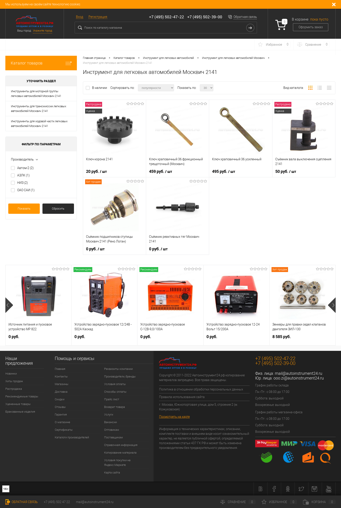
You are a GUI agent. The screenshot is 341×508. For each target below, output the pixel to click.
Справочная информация (120, 445)
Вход (79, 17)
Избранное (279, 502)
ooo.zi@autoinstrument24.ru (299, 378)
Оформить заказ (311, 27)
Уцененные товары (18, 404)
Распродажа (13, 388)
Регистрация (97, 17)
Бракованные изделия (20, 411)
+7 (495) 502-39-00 (204, 16)
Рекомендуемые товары (21, 396)
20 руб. (96, 171)
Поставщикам (113, 437)
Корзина (319, 502)
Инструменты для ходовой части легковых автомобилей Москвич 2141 (39, 124)
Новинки (11, 373)
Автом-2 (25, 168)
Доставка (61, 391)
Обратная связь (245, 17)
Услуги (108, 414)
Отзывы (60, 407)
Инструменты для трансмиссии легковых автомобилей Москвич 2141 (38, 109)
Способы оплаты (115, 391)
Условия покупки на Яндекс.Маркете (117, 463)
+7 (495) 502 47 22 (57, 502)
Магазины (61, 384)
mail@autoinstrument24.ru (298, 373)
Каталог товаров (41, 63)
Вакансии (110, 422)
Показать (24, 208)
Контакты (61, 376)
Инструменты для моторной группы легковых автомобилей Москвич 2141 (36, 94)
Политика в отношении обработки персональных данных (201, 389)
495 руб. (223, 171)
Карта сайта (112, 472)
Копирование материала (120, 452)
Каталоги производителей (72, 437)
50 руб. (285, 171)
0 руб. (95, 248)
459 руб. (160, 171)
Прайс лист (111, 399)
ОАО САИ (26, 190)
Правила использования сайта (182, 397)
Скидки (59, 399)
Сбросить (58, 208)
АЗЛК (23, 175)
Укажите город (42, 30)
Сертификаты (64, 429)
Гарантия (61, 414)
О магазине (62, 422)
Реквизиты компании (118, 369)
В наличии (100, 88)
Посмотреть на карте (174, 416)
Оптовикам (111, 429)
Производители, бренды (120, 376)
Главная (60, 369)
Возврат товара (114, 407)
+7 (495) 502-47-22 (166, 16)
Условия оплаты (115, 384)
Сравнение (238, 502)
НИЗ (22, 182)
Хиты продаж (14, 381)
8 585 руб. (281, 336)
